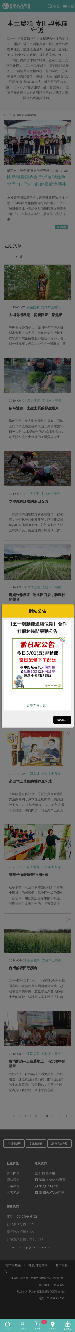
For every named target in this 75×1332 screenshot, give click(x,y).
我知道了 (62, 719)
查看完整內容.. (37, 706)
